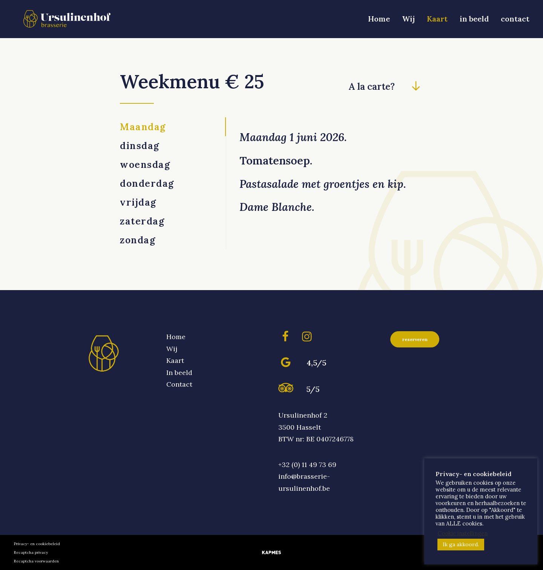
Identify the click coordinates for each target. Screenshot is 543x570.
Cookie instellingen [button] (462, 533)
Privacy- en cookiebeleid (37, 543)
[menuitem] (381, 21)
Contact (179, 384)
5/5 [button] (312, 389)
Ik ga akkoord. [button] (461, 544)
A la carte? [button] (371, 86)
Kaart (437, 21)
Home (379, 21)
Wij (408, 21)
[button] (415, 88)
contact (515, 21)
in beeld (474, 21)
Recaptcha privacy (31, 552)
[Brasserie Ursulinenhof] (71, 21)
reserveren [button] (415, 339)
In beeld (179, 372)
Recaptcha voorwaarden (36, 561)
